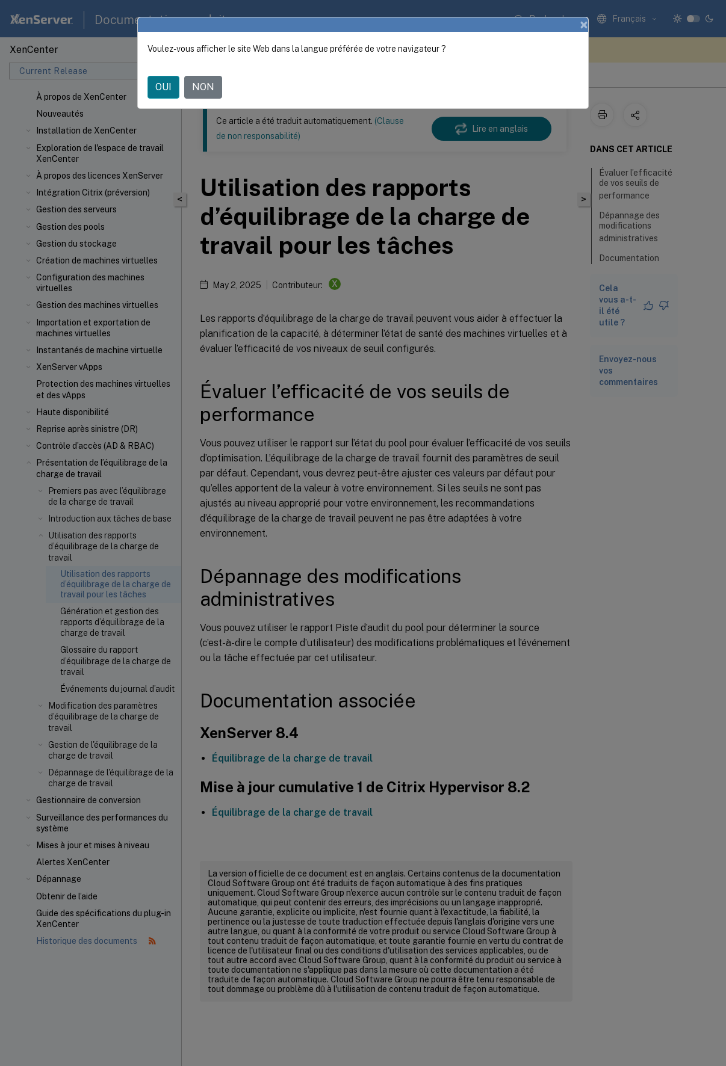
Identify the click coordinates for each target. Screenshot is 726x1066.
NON (203, 87)
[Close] (584, 25)
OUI (163, 87)
